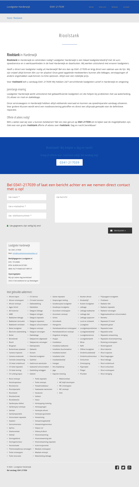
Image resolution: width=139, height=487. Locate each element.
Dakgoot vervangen (37, 332)
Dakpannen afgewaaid (38, 339)
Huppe (55, 339)
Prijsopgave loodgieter (109, 296)
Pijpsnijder (84, 367)
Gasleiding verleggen (38, 370)
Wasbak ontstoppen (43, 449)
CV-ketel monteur (36, 300)
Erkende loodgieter (37, 356)
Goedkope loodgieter (61, 307)
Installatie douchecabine (62, 349)
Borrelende (13, 339)
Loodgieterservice (87, 335)
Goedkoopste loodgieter (62, 303)
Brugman (12, 346)
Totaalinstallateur (41, 386)
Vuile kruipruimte (42, 445)
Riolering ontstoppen (109, 342)
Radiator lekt (106, 303)
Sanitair (12, 410)
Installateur (57, 342)
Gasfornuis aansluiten (38, 363)
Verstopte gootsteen (43, 414)
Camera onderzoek (16, 356)
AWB (11, 314)
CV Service (34, 296)
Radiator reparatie (108, 307)
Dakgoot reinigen (36, 314)
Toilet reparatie (41, 379)
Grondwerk (57, 321)
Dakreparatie (35, 346)
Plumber (83, 374)
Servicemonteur (15, 424)
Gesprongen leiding (60, 300)
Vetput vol (39, 428)
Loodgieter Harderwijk (18, 6)
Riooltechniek (14, 396)
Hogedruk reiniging (60, 335)
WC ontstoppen (65, 386)
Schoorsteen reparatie (17, 417)
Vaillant (38, 396)
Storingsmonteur (15, 442)
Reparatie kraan (107, 328)
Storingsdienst (14, 438)
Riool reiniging (106, 374)
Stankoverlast (14, 431)
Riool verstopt (14, 379)
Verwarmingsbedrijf (42, 421)
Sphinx (11, 428)
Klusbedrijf (84, 300)
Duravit (32, 352)
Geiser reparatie (59, 296)
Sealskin (12, 421)
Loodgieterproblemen (88, 328)
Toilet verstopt (40, 382)
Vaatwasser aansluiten (43, 389)
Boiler (11, 335)
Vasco (37, 400)
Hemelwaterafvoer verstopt (63, 332)
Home (9, 17)
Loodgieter (84, 324)
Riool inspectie (106, 352)
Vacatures (39, 393)
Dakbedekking (35, 303)
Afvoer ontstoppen (16, 300)
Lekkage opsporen (87, 317)
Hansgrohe (57, 324)
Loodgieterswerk (86, 339)
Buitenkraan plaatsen (17, 349)
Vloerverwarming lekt (43, 438)
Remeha (104, 317)
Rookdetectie (14, 400)
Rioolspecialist (14, 389)
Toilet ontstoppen (16, 452)
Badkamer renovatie (17, 321)
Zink (61, 393)
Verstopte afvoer (41, 410)
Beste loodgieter (15, 328)
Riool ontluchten (107, 367)
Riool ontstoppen (107, 370)
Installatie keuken (59, 352)
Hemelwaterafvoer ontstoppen (64, 328)
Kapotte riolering (59, 374)
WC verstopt (64, 389)
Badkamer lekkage (16, 317)
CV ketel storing (15, 370)
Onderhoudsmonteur (88, 356)
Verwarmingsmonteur (43, 424)
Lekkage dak (85, 314)
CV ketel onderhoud (17, 363)
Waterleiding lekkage (43, 456)
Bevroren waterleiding (17, 332)
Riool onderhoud (107, 363)
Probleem (104, 300)
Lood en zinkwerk (87, 321)
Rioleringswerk (106, 346)
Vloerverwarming (41, 435)
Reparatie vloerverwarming (111, 339)
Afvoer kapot (14, 296)
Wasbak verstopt (41, 452)
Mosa (82, 342)
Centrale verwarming (17, 360)
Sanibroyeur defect (16, 403)
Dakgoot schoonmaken (39, 324)
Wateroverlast (64, 379)
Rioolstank (18, 17)
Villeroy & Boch (41, 431)
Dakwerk (33, 349)
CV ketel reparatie (16, 367)
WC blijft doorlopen (67, 382)
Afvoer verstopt (15, 303)
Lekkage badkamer (87, 311)
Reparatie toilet (107, 332)
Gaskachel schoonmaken (39, 367)
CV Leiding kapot (15, 374)
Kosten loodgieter (87, 303)
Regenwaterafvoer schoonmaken (113, 314)
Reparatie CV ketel (108, 321)
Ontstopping (85, 363)
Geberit (32, 374)
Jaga (54, 370)
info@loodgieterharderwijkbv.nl (25, 253)
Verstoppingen (40, 407)
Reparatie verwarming (109, 335)
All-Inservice (13, 311)
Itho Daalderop (58, 367)
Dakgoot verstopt (36, 328)
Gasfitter (33, 360)
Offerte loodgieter (87, 349)
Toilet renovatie (15, 456)
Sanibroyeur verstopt (17, 407)
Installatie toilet (59, 356)
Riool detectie (106, 349)
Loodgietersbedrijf (87, 332)
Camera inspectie (15, 352)
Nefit (82, 346)
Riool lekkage (106, 360)
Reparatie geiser (107, 324)
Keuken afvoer (85, 296)
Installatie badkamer (60, 346)
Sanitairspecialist (15, 414)
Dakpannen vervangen (38, 342)
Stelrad (11, 435)
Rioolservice (13, 386)
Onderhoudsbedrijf (87, 352)
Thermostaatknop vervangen (20, 449)
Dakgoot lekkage (36, 311)
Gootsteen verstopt (60, 314)
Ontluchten (84, 360)
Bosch (11, 342)
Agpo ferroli (13, 307)
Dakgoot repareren (37, 321)
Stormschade (14, 445)
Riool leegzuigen (107, 356)
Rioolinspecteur (15, 382)
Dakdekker (34, 307)
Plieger (82, 370)
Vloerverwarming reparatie (45, 442)
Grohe (55, 317)
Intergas (56, 363)
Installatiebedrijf (59, 360)
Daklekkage (34, 335)
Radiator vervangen (108, 311)
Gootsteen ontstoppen (61, 311)
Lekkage (83, 307)
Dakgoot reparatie (37, 317)
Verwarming (39, 417)
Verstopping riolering (43, 403)
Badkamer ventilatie (16, 324)
